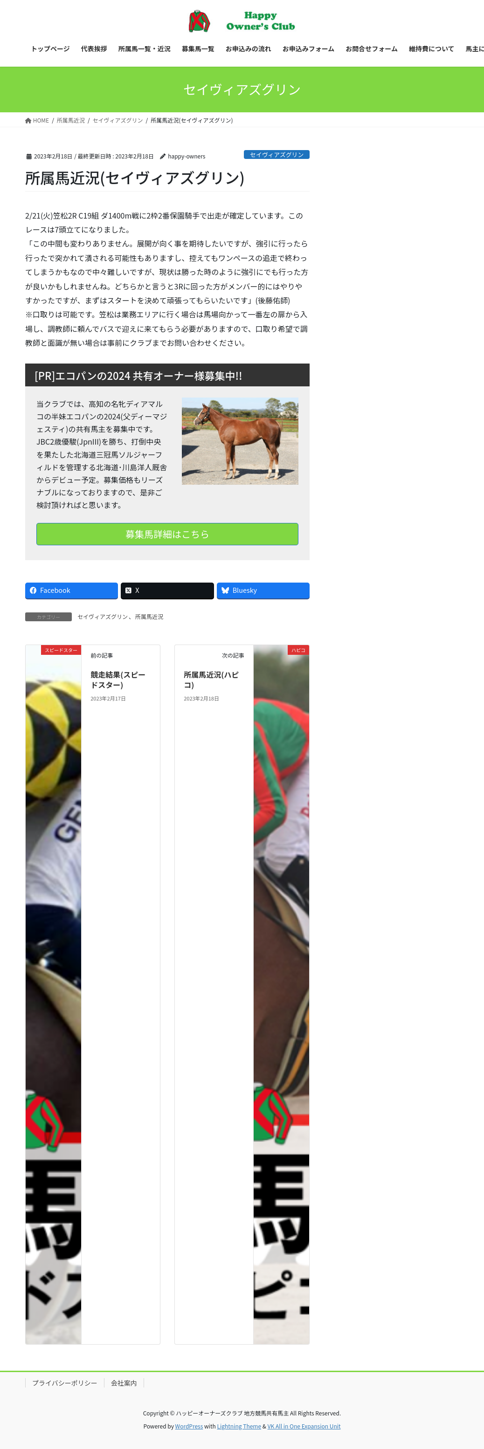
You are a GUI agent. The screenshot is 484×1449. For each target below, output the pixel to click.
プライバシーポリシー (64, 1382)
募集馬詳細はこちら (167, 534)
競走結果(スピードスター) (117, 679)
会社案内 (124, 1382)
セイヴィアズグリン (277, 154)
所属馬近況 (149, 616)
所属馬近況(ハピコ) (211, 679)
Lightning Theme (239, 1426)
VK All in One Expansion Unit (304, 1426)
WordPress (189, 1426)
